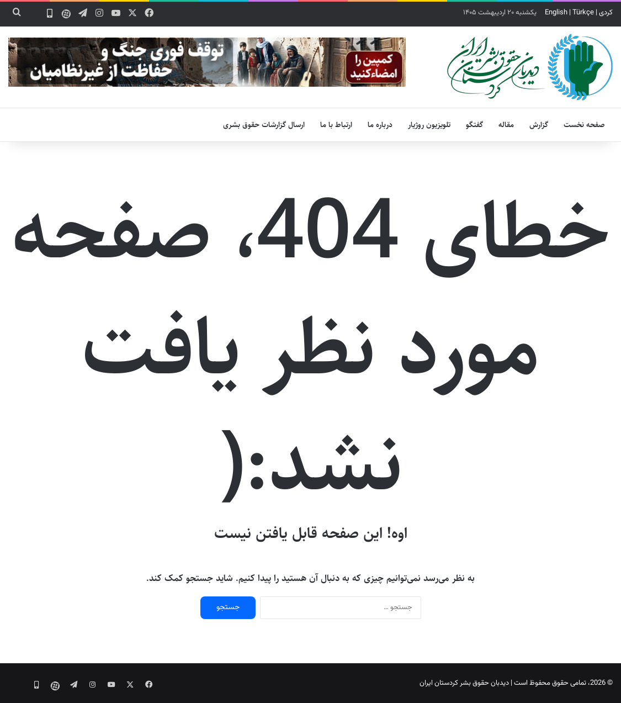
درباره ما (380, 125)
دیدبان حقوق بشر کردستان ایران (464, 683)
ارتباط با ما (336, 125)
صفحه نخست (584, 125)
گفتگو (474, 125)
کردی (606, 12)
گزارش (538, 125)
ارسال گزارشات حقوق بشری (264, 125)
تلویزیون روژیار (429, 125)
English (556, 12)
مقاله (506, 125)
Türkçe (583, 12)
